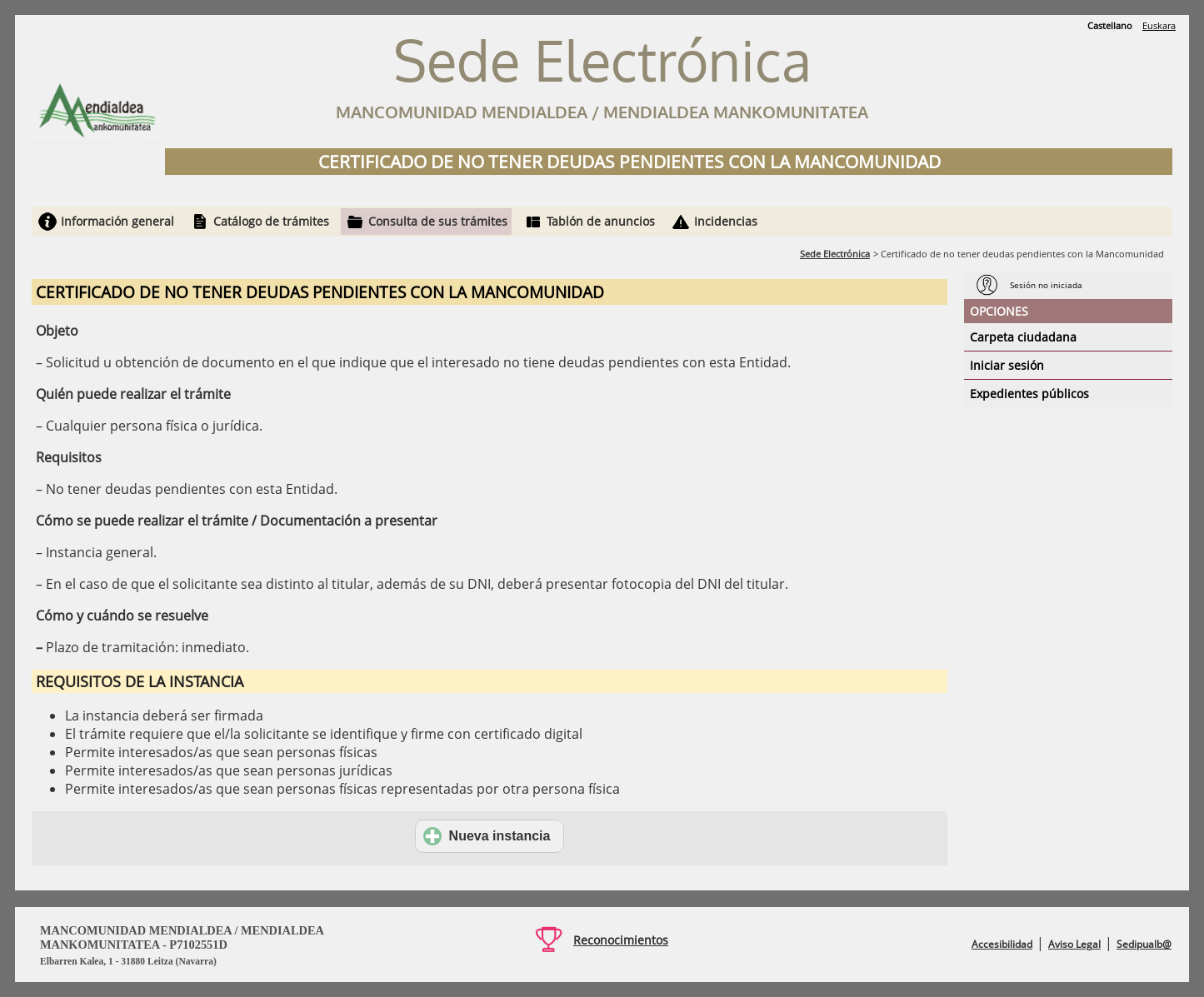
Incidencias (725, 221)
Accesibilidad (1002, 944)
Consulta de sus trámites (437, 221)
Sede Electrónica (835, 253)
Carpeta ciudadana (1023, 337)
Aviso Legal (1074, 944)
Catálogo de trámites (271, 221)
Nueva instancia (487, 836)
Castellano (1109, 25)
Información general (117, 221)
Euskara (1159, 25)
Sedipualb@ (1144, 944)
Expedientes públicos (1029, 393)
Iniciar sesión (1007, 365)
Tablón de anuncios (601, 221)
